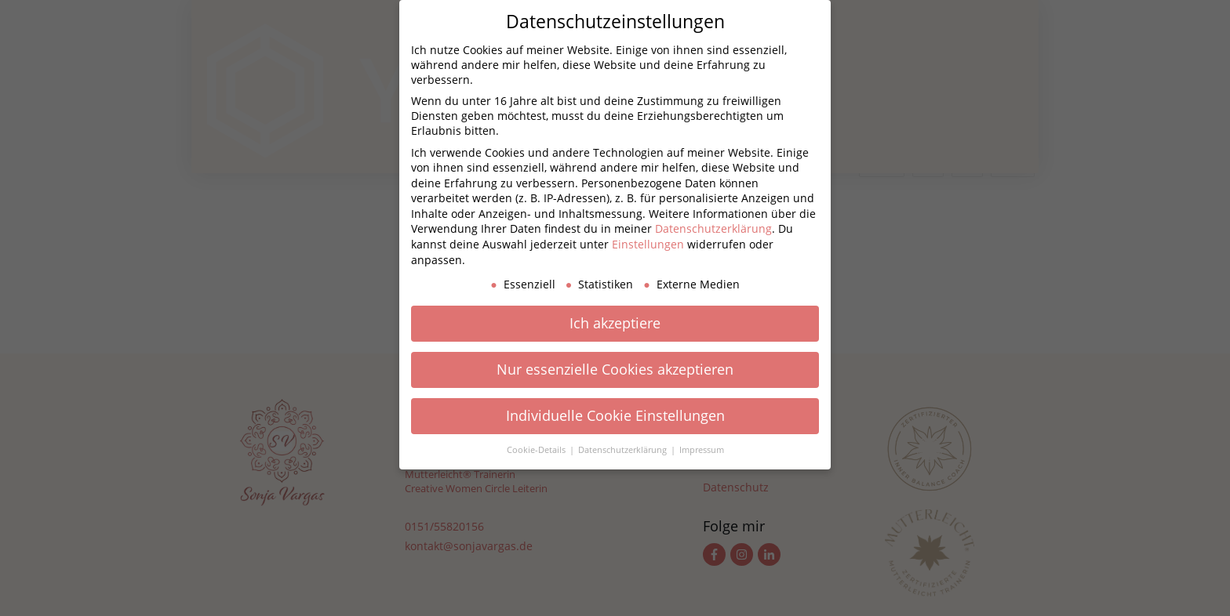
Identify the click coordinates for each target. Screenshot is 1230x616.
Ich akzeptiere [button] (615, 322)
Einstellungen (648, 244)
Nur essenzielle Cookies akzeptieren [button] (615, 369)
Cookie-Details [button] (537, 449)
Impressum (701, 449)
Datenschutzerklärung (713, 228)
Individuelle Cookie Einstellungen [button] (615, 415)
